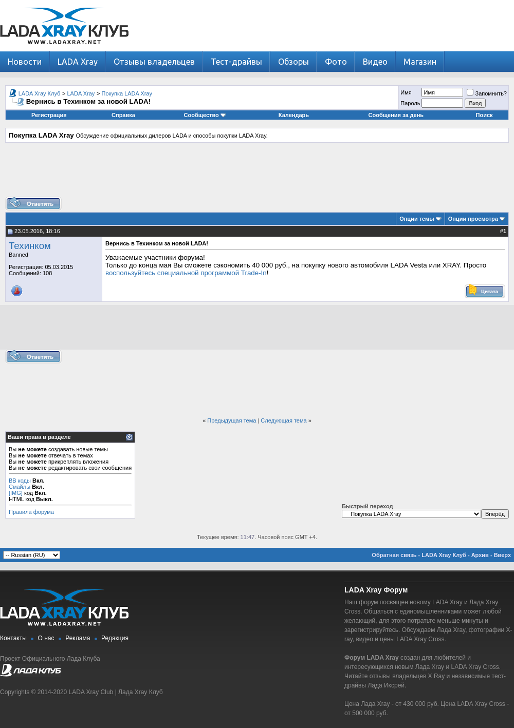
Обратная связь (394, 555)
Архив (480, 555)
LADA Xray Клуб (40, 93)
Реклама (77, 638)
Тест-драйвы (236, 61)
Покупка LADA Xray (127, 93)
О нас (46, 638)
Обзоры (293, 61)
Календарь (294, 115)
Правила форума (31, 512)
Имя (405, 92)
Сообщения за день (396, 115)
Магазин (419, 61)
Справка (123, 115)
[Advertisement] (257, 173)
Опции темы (416, 219)
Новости (25, 61)
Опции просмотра (473, 219)
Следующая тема (283, 420)
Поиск (484, 115)
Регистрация (49, 115)
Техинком (30, 245)
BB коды (20, 480)
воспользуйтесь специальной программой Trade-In (186, 273)
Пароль (410, 103)
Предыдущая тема (231, 420)
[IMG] (16, 493)
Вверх (502, 555)
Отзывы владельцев (154, 61)
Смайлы (19, 487)
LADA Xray (78, 61)
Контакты (13, 638)
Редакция (114, 638)
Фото (336, 61)
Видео (375, 61)
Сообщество (205, 115)
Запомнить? (487, 93)
